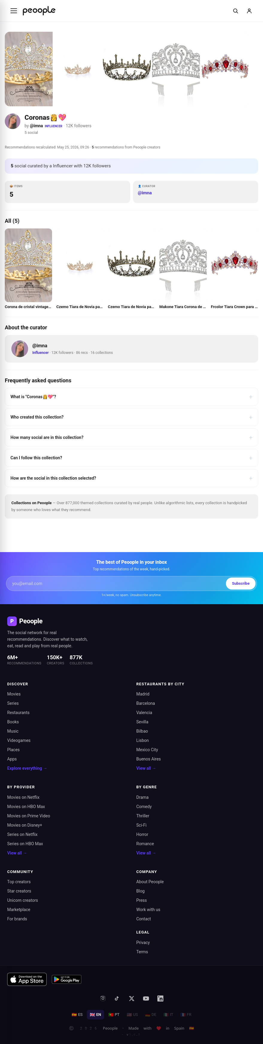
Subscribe (241, 583)
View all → (146, 768)
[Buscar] (235, 10)
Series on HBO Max (25, 843)
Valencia (144, 712)
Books (13, 721)
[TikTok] (117, 998)
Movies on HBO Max (26, 806)
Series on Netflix (22, 834)
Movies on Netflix (23, 797)
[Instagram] (103, 998)
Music (13, 731)
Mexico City (147, 749)
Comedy (144, 806)
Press (141, 900)
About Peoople (150, 881)
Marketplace (18, 909)
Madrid (143, 694)
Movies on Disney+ (24, 825)
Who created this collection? (131, 417)
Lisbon (142, 740)
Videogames (19, 740)
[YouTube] (146, 998)
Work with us (148, 909)
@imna (36, 125)
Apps (12, 759)
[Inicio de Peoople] (39, 11)
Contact (143, 918)
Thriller (142, 815)
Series (13, 703)
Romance (145, 843)
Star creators (19, 891)
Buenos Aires (148, 759)
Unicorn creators (22, 900)
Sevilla (142, 721)
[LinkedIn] (160, 998)
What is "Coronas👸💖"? (131, 396)
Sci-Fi (141, 825)
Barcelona (145, 703)
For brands (17, 918)
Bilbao (142, 731)
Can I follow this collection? (131, 457)
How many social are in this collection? (131, 437)
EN (95, 1014)
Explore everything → (27, 768)
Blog (140, 891)
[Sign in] (249, 10)
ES (77, 1014)
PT (113, 1014)
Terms (142, 951)
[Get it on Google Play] (67, 979)
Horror (142, 834)
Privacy (143, 942)
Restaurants (18, 712)
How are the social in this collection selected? (131, 478)
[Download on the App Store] (27, 979)
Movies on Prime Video (28, 815)
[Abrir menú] (13, 10)
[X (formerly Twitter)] (131, 998)
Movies (14, 694)
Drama (142, 797)
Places (13, 749)
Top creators (19, 881)
